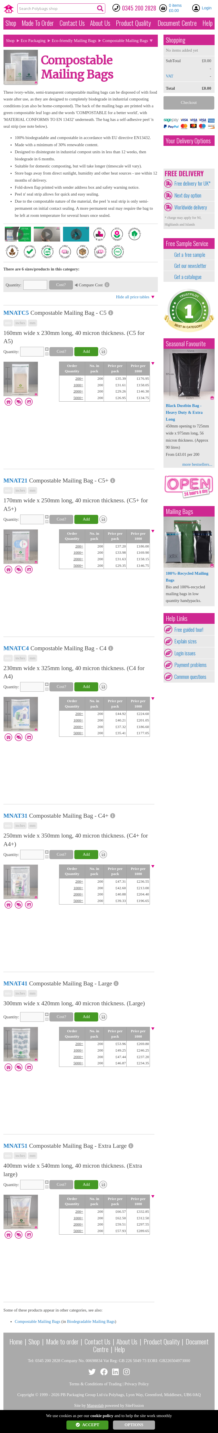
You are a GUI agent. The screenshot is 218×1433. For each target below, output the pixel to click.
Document (177, 23)
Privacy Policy (137, 1384)
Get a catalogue (188, 276)
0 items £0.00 (175, 8)
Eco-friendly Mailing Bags (74, 40)
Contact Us (72, 23)
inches (20, 323)
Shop (10, 23)
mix (8, 323)
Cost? (61, 284)
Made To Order (38, 23)
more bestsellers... (197, 464)
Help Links (176, 618)
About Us (100, 23)
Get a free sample (189, 254)
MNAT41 (15, 983)
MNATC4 (16, 648)
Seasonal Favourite (186, 343)
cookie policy (101, 1415)
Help (207, 23)
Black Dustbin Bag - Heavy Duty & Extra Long (184, 412)
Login (206, 8)
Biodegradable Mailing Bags (91, 1321)
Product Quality (162, 1341)
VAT (169, 76)
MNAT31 (15, 815)
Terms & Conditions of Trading (95, 1384)
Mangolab (95, 1405)
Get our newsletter (190, 265)
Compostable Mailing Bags (37, 1321)
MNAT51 (15, 1145)
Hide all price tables (132, 297)
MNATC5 (16, 312)
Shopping (175, 39)
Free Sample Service (187, 243)
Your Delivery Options (188, 140)
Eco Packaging (33, 40)
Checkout (189, 102)
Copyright (25, 1394)
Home (15, 1341)
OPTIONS (134, 1424)
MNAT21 (15, 480)
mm (32, 323)
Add (86, 351)
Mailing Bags (179, 511)
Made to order (62, 1341)
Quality (133, 23)
